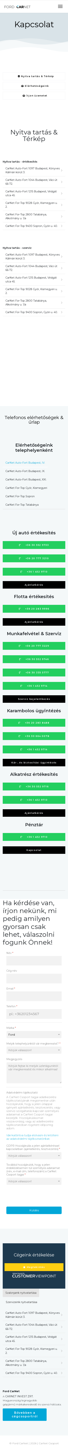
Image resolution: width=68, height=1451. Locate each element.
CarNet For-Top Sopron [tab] (20, 496)
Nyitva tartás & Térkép (36, 76)
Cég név (11, 970)
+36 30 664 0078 (34, 736)
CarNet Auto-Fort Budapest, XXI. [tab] (26, 479)
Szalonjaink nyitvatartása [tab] (20, 1292)
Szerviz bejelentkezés (34, 699)
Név (9, 953)
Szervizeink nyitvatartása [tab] (21, 1302)
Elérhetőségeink (35, 86)
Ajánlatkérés (34, 584)
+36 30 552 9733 (34, 545)
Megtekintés (34, 1267)
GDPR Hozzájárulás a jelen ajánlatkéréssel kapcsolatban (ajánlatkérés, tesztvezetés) (33, 1147)
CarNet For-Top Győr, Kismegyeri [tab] (26, 488)
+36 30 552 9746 (34, 659)
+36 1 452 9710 (34, 571)
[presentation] (33, 1196)
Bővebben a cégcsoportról (25, 1414)
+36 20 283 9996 (34, 608)
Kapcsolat (34, 850)
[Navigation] (60, 6)
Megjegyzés (14, 1059)
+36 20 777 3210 (34, 558)
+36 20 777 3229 (34, 645)
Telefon (11, 1006)
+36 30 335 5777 (34, 672)
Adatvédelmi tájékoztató (22, 1092)
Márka (11, 1028)
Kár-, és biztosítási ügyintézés (34, 762)
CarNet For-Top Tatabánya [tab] (22, 504)
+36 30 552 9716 (34, 786)
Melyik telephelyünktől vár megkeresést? (33, 1043)
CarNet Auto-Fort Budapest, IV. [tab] (25, 462)
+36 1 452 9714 (34, 685)
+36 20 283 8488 (34, 722)
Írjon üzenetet (34, 95)
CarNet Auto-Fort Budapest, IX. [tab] (25, 471)
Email (10, 988)
